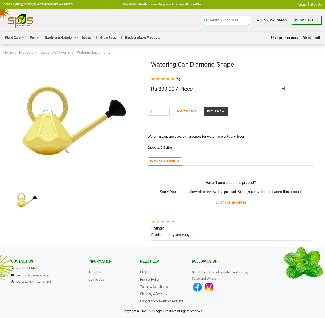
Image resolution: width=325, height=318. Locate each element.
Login (302, 5)
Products (26, 52)
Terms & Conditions (154, 286)
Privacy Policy (150, 279)
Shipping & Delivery (153, 294)
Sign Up (316, 5)
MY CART (304, 20)
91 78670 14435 (27, 268)
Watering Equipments (94, 52)
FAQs (144, 272)
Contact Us (96, 279)
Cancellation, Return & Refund (161, 301)
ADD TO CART (186, 111)
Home (8, 52)
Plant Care (15, 38)
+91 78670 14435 (272, 20)
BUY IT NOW (216, 111)
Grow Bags (111, 38)
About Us (95, 272)
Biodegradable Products (143, 38)
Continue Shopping (231, 202)
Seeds (89, 38)
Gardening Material (61, 38)
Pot (35, 38)
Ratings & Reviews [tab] (165, 161)
